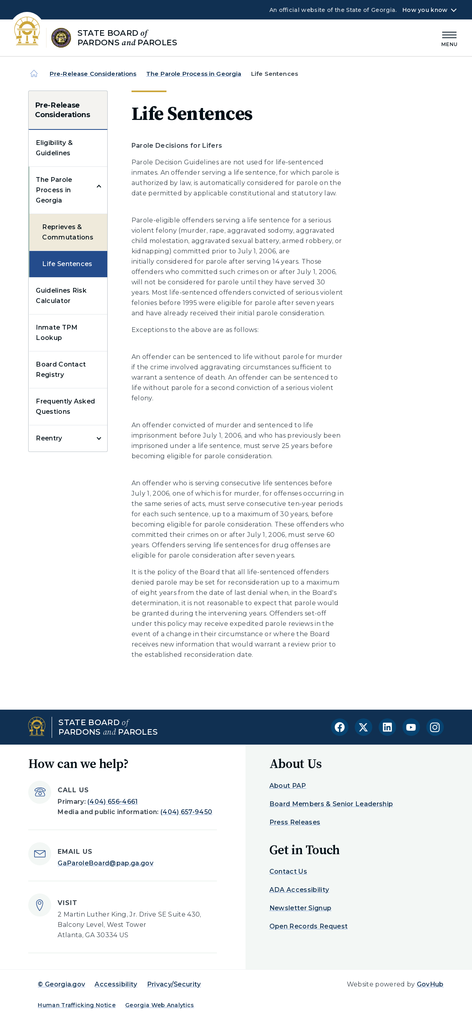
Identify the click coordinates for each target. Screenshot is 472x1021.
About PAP (287, 785)
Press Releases (294, 822)
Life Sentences (67, 264)
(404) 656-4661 (112, 801)
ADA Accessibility (299, 890)
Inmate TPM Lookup (56, 333)
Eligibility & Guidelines (54, 148)
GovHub (430, 984)
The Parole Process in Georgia (193, 73)
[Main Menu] (449, 38)
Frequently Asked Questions (65, 406)
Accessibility (116, 984)
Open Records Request (308, 926)
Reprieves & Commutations (67, 232)
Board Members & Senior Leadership (331, 804)
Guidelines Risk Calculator (61, 296)
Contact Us (288, 871)
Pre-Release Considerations (93, 73)
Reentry (49, 438)
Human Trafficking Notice (77, 1005)
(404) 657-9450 (186, 812)
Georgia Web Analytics (159, 1005)
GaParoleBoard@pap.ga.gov (105, 863)
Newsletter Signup (300, 908)
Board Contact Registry (61, 369)
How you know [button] (424, 10)
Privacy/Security (174, 984)
